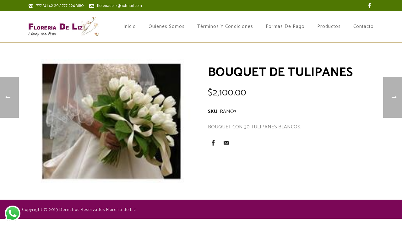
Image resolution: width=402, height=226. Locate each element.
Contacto (363, 26)
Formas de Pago (285, 26)
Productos (329, 26)
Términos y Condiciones (225, 26)
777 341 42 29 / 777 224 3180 (60, 6)
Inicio (129, 26)
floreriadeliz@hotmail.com (119, 6)
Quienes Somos (167, 26)
